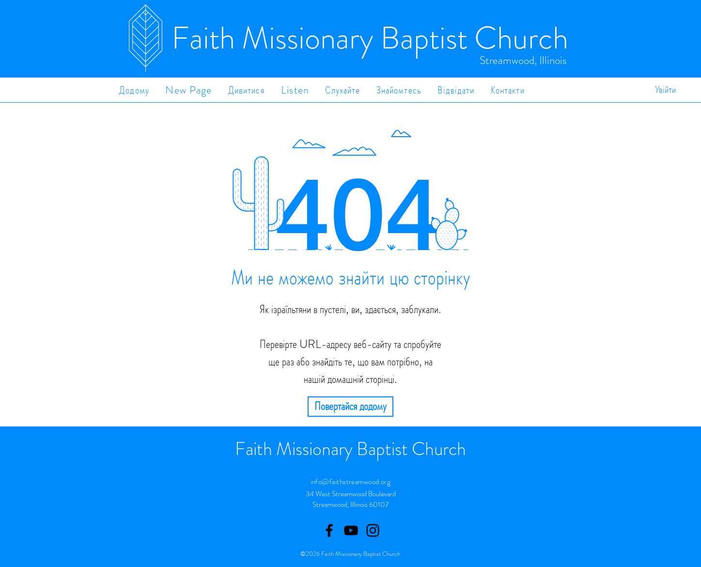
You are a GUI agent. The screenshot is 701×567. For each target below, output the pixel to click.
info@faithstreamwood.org (351, 481)
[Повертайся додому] (350, 406)
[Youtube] (351, 530)
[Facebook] (329, 530)
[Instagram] (372, 530)
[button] (246, 90)
